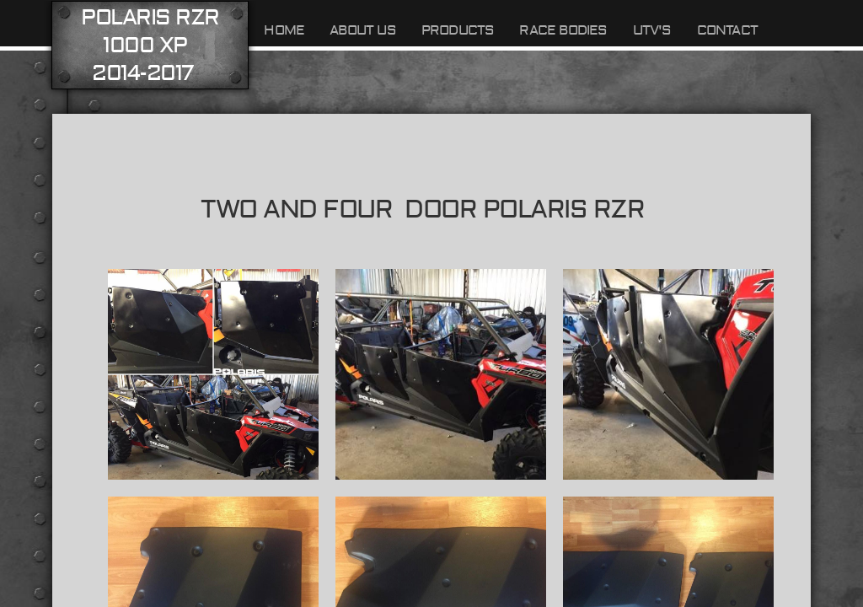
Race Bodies (563, 30)
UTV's (652, 30)
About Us (363, 30)
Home (284, 30)
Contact (727, 30)
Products (458, 30)
